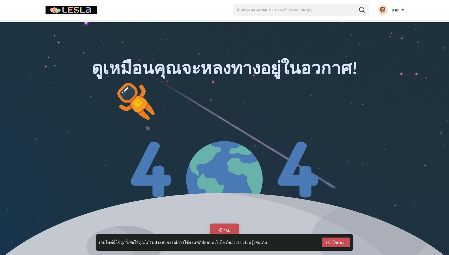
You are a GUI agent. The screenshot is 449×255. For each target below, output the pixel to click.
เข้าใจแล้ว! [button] (336, 242)
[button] (301, 10)
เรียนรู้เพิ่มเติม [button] (255, 242)
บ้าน (224, 230)
